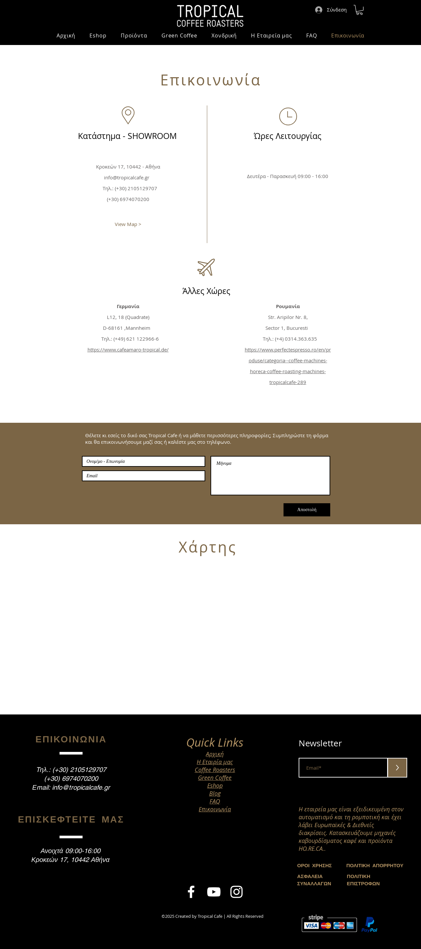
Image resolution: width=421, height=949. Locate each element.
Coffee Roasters (215, 770)
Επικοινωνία (215, 809)
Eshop (215, 785)
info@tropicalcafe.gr (126, 177)
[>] (397, 768)
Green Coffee (215, 777)
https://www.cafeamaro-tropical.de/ (128, 349)
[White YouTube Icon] (214, 892)
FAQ (215, 801)
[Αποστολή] (307, 509)
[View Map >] (128, 224)
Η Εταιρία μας (215, 762)
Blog (215, 793)
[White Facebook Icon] (191, 892)
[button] (359, 10)
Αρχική (215, 754)
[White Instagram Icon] (236, 892)
